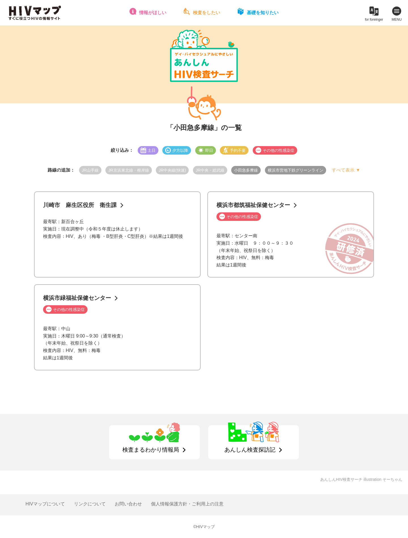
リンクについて (90, 503)
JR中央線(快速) (172, 170)
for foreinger (374, 20)
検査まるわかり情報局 (150, 450)
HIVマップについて (45, 503)
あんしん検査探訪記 (249, 450)
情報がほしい (152, 12)
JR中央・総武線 (210, 170)
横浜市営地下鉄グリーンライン (295, 170)
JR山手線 (90, 170)
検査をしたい (206, 12)
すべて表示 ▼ (346, 170)
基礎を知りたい (263, 12)
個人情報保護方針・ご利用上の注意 (187, 503)
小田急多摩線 (246, 170)
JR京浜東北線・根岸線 (128, 170)
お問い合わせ (128, 503)
